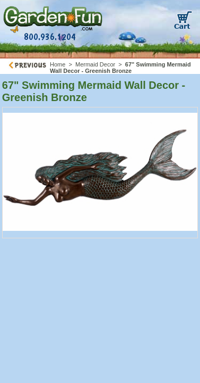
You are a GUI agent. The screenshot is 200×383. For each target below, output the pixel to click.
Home (57, 64)
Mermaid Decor (95, 64)
